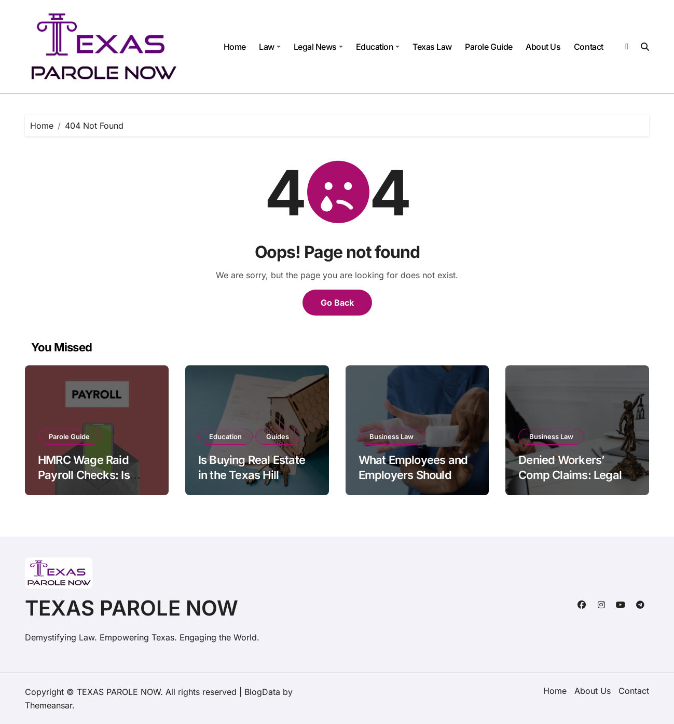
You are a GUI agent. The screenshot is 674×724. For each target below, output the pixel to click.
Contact (588, 47)
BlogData (262, 692)
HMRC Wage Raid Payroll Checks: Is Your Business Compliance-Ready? (90, 482)
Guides (277, 436)
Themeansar (48, 705)
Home (235, 47)
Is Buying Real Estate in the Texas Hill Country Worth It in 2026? (251, 482)
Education (378, 47)
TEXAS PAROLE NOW (131, 608)
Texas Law (432, 47)
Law (270, 47)
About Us (543, 47)
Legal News (318, 47)
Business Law (391, 436)
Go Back (337, 302)
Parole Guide (488, 47)
